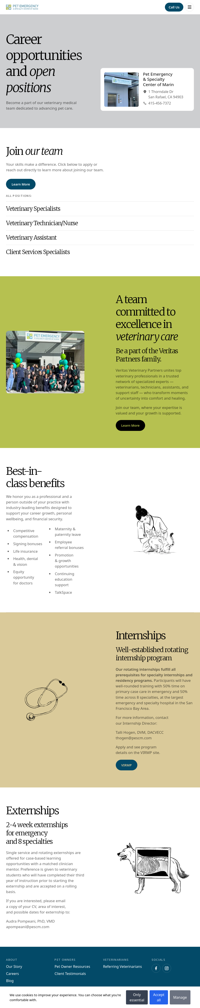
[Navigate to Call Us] (174, 7)
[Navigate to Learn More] (21, 184)
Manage (180, 997)
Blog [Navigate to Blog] (10, 980)
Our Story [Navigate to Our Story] (14, 966)
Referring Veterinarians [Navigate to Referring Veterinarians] (122, 966)
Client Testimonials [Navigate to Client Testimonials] (70, 973)
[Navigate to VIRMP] (126, 765)
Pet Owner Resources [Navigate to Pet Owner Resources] (72, 966)
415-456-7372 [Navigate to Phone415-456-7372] (157, 103)
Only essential (137, 997)
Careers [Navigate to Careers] (12, 973)
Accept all (158, 997)
